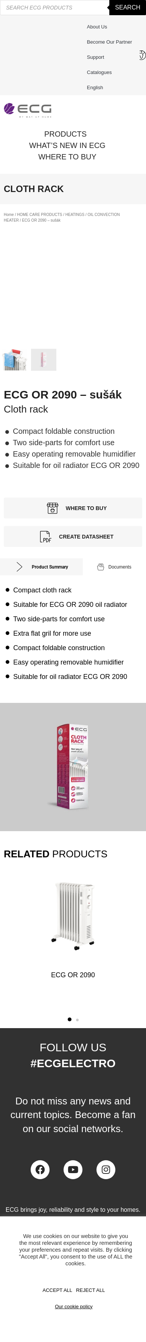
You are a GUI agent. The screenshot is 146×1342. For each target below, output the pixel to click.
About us (97, 27)
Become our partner (109, 42)
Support (97, 57)
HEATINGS (74, 215)
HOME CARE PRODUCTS (39, 215)
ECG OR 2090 (73, 975)
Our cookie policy (74, 1306)
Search (127, 7)
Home (9, 215)
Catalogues (99, 72)
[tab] (41, 566)
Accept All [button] (58, 1290)
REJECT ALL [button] (90, 1290)
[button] (69, 1019)
